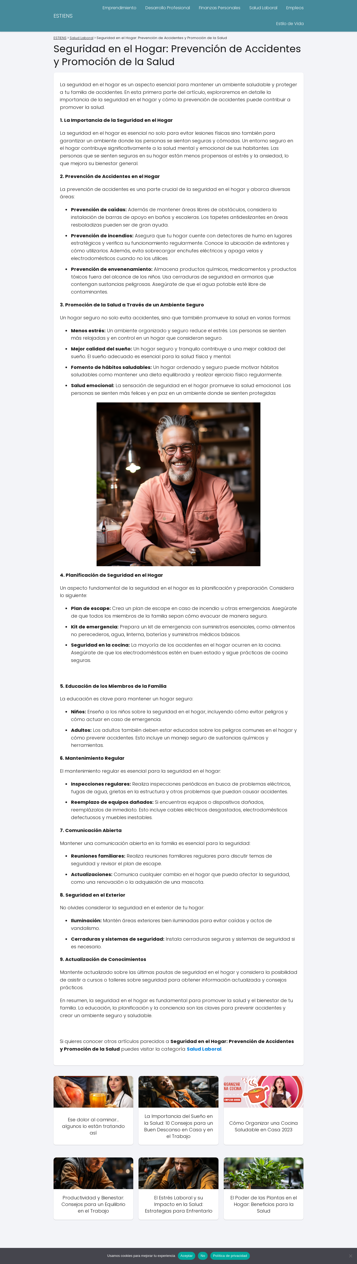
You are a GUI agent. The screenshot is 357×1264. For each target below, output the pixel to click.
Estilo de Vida (290, 24)
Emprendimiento (119, 8)
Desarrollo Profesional (167, 8)
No (203, 1256)
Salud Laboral (263, 8)
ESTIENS (63, 16)
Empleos (295, 8)
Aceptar (186, 1256)
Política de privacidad (230, 1256)
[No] (350, 1255)
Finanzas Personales (219, 8)
